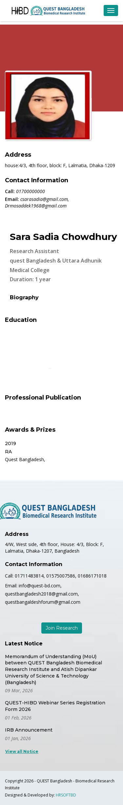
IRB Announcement (28, 730)
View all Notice (21, 751)
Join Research (62, 628)
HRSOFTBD (66, 795)
